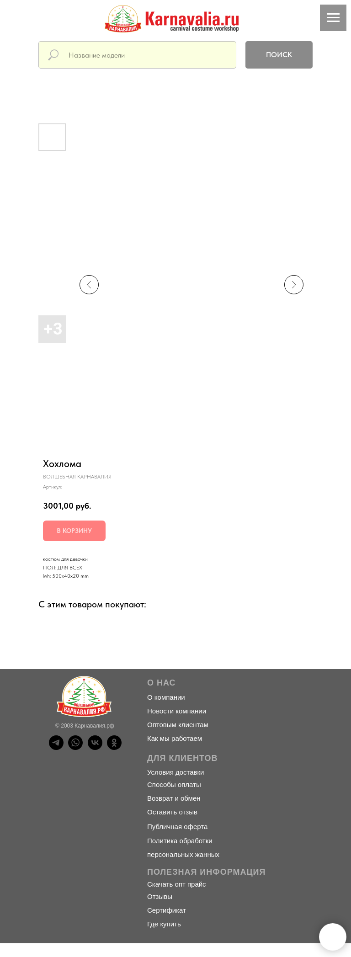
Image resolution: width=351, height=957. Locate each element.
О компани (164, 697)
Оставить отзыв (172, 812)
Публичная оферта (177, 826)
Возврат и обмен (174, 798)
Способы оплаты (174, 784)
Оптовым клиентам (177, 724)
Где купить (164, 924)
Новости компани (174, 711)
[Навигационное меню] (333, 17)
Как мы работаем (174, 738)
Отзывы (159, 896)
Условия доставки (175, 772)
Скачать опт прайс (176, 884)
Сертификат (166, 910)
